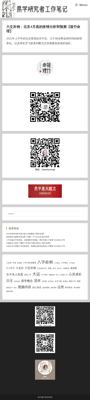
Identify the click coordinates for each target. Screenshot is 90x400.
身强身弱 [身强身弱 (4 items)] (53, 288)
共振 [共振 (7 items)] (50, 268)
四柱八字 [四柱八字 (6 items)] (27, 274)
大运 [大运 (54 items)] (36, 274)
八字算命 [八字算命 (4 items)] (72, 263)
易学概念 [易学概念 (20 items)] (27, 281)
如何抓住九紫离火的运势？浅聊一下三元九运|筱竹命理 (27, 237)
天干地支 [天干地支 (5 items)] (44, 275)
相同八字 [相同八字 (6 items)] (72, 281)
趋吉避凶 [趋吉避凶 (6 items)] (46, 287)
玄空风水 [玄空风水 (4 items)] (51, 281)
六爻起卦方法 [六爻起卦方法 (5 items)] (42, 268)
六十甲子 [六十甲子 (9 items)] (10, 268)
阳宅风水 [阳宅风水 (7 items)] (69, 287)
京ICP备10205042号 (45, 397)
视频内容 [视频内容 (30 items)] (24, 287)
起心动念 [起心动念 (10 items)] (36, 287)
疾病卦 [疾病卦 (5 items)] (65, 281)
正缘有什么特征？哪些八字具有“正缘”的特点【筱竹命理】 (28, 243)
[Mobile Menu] (81, 5)
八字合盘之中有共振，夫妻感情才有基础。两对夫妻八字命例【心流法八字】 (36, 240)
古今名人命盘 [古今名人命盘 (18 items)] (14, 274)
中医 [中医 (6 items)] (14, 263)
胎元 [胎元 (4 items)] (15, 288)
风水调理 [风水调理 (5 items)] (77, 287)
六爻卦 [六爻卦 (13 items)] (20, 268)
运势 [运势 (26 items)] (61, 287)
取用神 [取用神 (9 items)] (73, 268)
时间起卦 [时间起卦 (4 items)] (17, 281)
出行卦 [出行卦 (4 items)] (59, 268)
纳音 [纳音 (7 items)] (79, 281)
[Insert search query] (45, 213)
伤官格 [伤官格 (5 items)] (19, 263)
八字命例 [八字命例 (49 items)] (45, 261)
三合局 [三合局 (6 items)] (9, 263)
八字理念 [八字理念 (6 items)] (64, 263)
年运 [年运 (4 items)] (57, 275)
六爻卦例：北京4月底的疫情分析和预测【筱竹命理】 (43, 28)
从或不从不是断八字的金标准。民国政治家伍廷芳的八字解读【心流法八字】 (36, 246)
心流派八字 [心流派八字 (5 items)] (64, 275)
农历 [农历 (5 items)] (54, 268)
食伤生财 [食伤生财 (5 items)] (9, 291)
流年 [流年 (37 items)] (37, 280)
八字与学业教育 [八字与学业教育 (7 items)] (29, 262)
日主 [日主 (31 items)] (9, 280)
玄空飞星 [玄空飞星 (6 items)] (58, 281)
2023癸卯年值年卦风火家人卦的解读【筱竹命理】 (25, 233)
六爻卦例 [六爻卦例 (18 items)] (30, 268)
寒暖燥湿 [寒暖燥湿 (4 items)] (52, 275)
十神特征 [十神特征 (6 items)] (65, 268)
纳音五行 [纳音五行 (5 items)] (9, 287)
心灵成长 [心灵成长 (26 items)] (75, 274)
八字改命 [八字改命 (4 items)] (57, 263)
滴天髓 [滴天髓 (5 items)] (44, 281)
